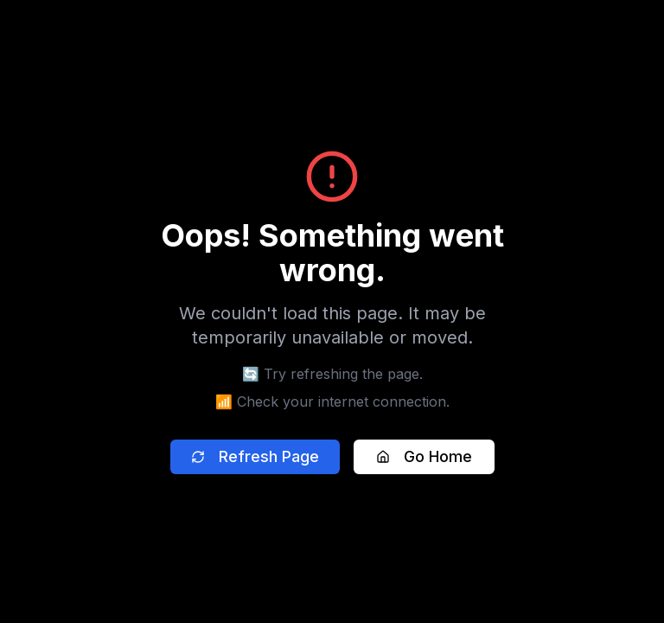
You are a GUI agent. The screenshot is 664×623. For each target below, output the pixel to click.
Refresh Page (255, 456)
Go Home (424, 456)
